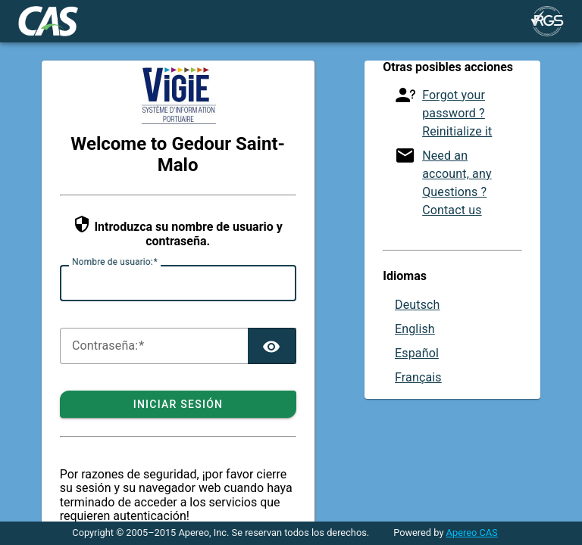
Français (418, 377)
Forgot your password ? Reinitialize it (457, 113)
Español (417, 353)
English (415, 329)
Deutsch (417, 304)
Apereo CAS (472, 532)
